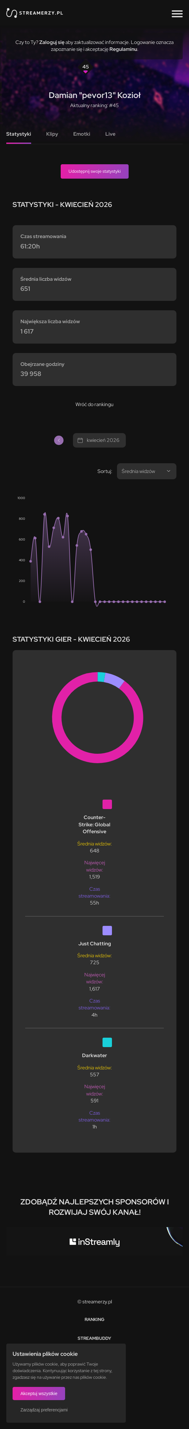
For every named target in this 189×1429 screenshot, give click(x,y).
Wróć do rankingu (94, 404)
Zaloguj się (51, 42)
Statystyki (18, 134)
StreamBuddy (94, 1338)
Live (110, 134)
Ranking (94, 1319)
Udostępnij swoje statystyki (95, 171)
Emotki (81, 134)
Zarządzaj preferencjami (44, 1409)
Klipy (52, 134)
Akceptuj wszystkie (38, 1393)
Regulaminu (123, 49)
